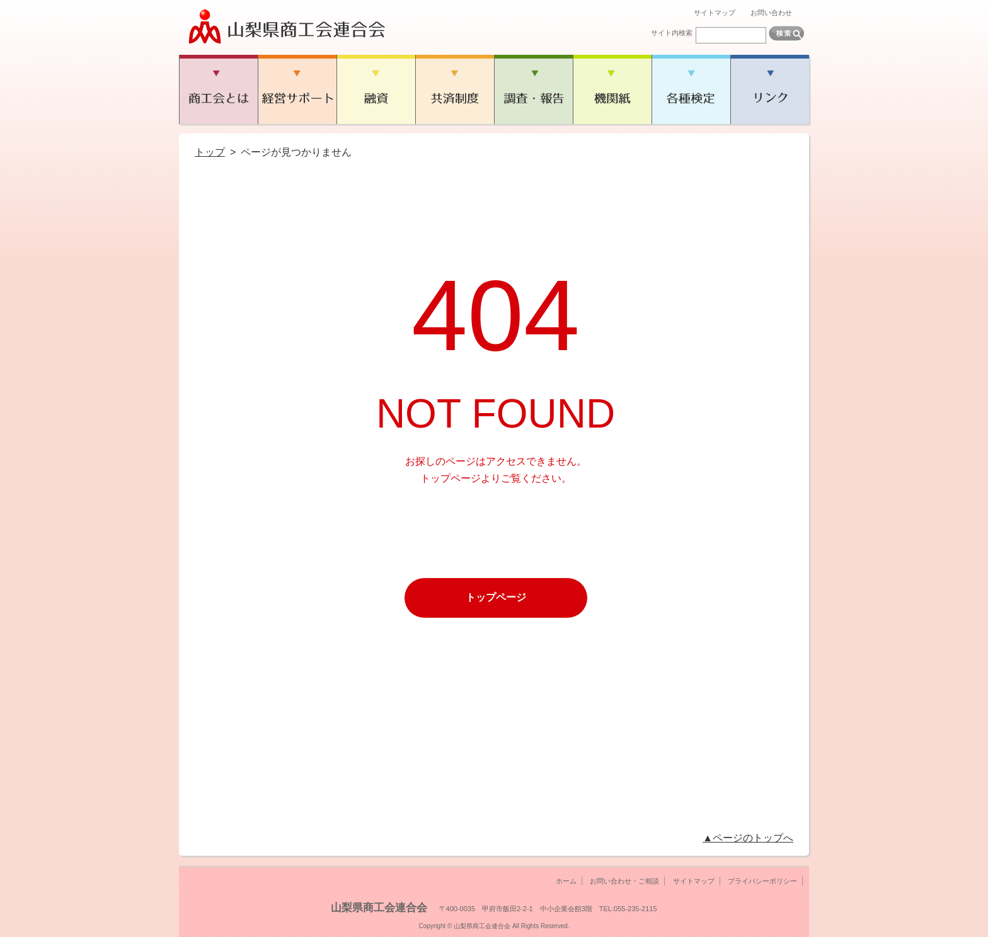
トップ (210, 152)
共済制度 (454, 89)
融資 (375, 89)
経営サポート (297, 89)
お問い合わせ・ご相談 (624, 881)
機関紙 (612, 89)
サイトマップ (714, 12)
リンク (769, 89)
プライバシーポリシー (762, 881)
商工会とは (218, 89)
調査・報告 (533, 89)
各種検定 (691, 89)
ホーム (566, 881)
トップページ (496, 597)
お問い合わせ (771, 12)
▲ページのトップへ (748, 837)
